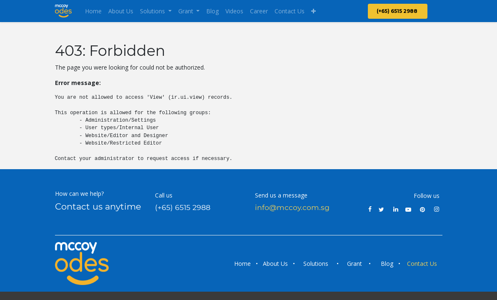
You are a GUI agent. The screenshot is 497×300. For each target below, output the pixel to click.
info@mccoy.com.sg (292, 207)
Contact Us (423, 264)
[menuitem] (93, 11)
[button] (313, 11)
